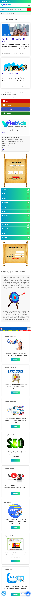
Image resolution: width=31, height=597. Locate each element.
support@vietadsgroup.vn (8, 147)
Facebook (5, 202)
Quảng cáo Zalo (8, 569)
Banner (4, 198)
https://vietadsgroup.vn (7, 149)
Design (4, 189)
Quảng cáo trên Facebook (10, 367)
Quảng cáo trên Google (10, 336)
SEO (3, 194)
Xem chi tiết (15, 359)
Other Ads (5, 224)
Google (4, 207)
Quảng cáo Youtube (9, 468)
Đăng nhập (24, 86)
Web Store (5, 215)
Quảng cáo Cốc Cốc (9, 536)
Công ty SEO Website (9, 435)
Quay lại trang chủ (26, 97)
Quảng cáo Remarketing (10, 401)
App (3, 233)
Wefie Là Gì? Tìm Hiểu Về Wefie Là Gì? (13, 74)
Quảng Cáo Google (6, 228)
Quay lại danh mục (7, 97)
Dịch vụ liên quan (6, 220)
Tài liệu (4, 237)
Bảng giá (4, 211)
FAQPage (24, 53)
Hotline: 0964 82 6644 (5, 1)
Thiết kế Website (8, 502)
